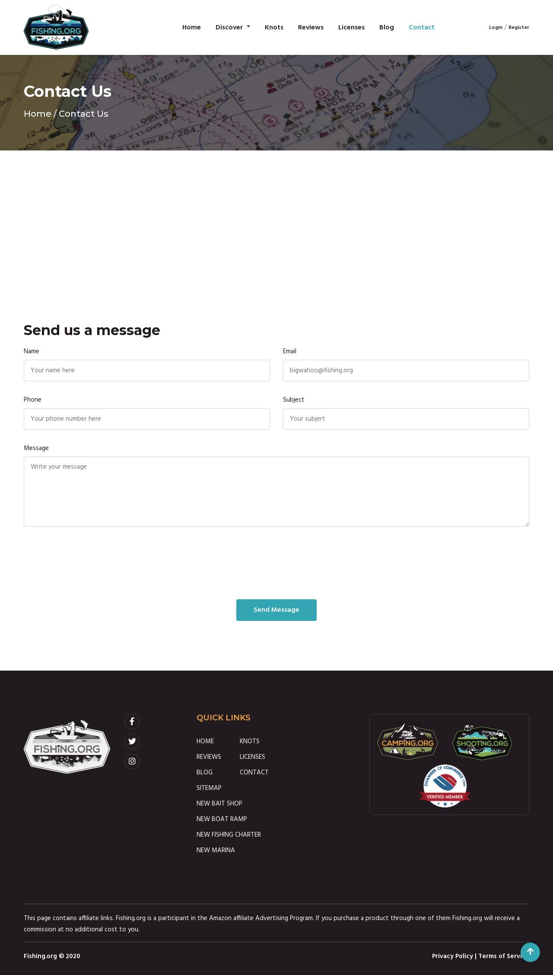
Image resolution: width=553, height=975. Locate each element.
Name (31, 351)
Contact (422, 27)
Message (36, 448)
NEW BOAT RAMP (222, 819)
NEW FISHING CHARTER (229, 835)
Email (289, 351)
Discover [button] (230, 27)
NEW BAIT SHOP (219, 804)
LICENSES (252, 757)
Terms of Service (503, 956)
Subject (294, 400)
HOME (205, 741)
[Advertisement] (276, 215)
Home (191, 27)
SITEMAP (209, 788)
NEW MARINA (216, 850)
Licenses (351, 27)
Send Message (276, 610)
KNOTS (250, 741)
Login (495, 27)
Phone (32, 400)
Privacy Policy (452, 956)
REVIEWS (209, 757)
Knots (274, 27)
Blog (386, 27)
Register (519, 27)
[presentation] (276, 563)
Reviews (311, 27)
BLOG (205, 772)
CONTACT (254, 772)
